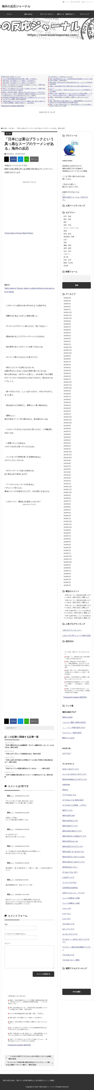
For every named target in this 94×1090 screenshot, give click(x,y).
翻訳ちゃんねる (68, 738)
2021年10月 (68, 457)
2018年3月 (67, 582)
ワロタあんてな (68, 955)
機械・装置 (67, 245)
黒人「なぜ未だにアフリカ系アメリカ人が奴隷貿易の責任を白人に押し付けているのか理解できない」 (27, 1028)
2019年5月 (67, 542)
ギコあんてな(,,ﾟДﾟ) (69, 872)
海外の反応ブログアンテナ (72, 846)
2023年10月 (68, 388)
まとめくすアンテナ (70, 934)
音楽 (65, 242)
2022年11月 (68, 420)
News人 (65, 790)
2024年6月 (67, 365)
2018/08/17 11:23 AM (22, 894)
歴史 (65, 222)
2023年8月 (67, 394)
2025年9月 (67, 321)
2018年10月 (68, 562)
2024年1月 (67, 379)
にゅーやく (66, 919)
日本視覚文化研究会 (70, 888)
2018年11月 (68, 559)
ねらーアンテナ (68, 929)
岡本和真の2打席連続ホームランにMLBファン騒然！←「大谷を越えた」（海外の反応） (77, 684)
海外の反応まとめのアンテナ (73, 862)
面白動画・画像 (69, 236)
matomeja (66, 784)
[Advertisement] (47, 56)
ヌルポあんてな (68, 924)
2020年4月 (67, 510)
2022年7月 (67, 431)
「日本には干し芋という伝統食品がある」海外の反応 (23, 754)
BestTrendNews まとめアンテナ (74, 779)
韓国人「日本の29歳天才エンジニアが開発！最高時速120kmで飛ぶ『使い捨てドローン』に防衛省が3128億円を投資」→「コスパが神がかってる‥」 (27, 1001)
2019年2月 (67, 550)
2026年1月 (67, 309)
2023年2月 (67, 411)
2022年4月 (67, 440)
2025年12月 (68, 312)
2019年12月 (68, 521)
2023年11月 (68, 385)
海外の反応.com (68, 815)
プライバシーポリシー (47, 14)
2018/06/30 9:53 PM (21, 880)
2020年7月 (67, 501)
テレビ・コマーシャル (71, 228)
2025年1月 (67, 344)
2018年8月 (67, 568)
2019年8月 (67, 533)
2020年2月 (67, 515)
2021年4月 (67, 475)
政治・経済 (67, 234)
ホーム (66, 2)
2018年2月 (67, 585)
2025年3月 (67, 338)
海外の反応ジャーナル (16, 6)
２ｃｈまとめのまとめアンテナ (74, 774)
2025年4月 (67, 335)
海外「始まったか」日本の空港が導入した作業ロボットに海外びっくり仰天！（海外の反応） (77, 672)
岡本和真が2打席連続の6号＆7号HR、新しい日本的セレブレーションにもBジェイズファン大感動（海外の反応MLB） (23, 98)
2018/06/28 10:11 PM (22, 796)
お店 (65, 239)
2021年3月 (67, 478)
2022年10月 (68, 423)
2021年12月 (68, 452)
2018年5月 (67, 576)
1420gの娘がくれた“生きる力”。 (17, 996)
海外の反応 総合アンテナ (72, 831)
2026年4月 (67, 301)
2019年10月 (68, 527)
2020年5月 (67, 507)
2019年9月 (67, 530)
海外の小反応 (67, 717)
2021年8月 (67, 463)
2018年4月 (67, 579)
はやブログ (66, 753)
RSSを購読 (76, 2)
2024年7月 (67, 362)
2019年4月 (67, 544)
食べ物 (10, 728)
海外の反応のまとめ (70, 841)
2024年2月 (67, 376)
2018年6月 (67, 574)
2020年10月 (68, 492)
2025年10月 (68, 318)
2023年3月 (67, 408)
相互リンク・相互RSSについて (65, 15)
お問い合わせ (28, 14)
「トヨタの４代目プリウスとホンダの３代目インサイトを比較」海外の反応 (30, 1057)
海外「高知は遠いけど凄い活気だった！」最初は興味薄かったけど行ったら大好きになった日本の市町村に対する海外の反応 (70, 101)
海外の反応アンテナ (70, 826)
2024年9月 (67, 356)
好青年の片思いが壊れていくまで (10, 77)
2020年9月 (67, 495)
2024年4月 (67, 370)
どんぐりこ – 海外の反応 (71, 733)
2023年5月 (67, 402)
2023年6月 (67, 399)
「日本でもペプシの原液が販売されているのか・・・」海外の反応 (27, 768)
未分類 (66, 266)
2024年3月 (67, 373)
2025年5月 (67, 333)
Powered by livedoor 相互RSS (12, 106)
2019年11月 (68, 524)
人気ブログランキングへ (71, 630)
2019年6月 (67, 539)
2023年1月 (67, 414)
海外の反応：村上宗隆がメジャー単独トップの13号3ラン (19, 80)
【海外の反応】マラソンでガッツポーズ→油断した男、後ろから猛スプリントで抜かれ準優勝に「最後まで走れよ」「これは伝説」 (23, 102)
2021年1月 (67, 484)
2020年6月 (67, 504)
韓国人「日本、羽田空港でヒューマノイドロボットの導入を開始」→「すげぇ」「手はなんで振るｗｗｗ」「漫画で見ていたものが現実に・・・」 (70, 94)
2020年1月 (67, 518)
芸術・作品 (67, 225)
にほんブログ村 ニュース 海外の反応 (76, 635)
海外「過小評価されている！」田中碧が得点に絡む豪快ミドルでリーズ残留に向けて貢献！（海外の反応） (27, 1008)
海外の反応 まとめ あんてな (73, 852)
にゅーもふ (66, 913)
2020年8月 (67, 498)
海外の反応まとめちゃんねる (73, 857)
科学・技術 (67, 216)
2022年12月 (68, 417)
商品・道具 (67, 219)
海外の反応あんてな (70, 821)
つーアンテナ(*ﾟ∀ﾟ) (69, 882)
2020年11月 (68, 489)
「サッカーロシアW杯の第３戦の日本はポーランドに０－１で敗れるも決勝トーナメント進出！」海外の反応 (28, 1063)
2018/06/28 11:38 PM (22, 863)
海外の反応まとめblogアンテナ (74, 836)
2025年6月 (67, 330)
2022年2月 (67, 446)
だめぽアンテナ (68, 877)
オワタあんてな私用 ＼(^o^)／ (74, 805)
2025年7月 (67, 327)
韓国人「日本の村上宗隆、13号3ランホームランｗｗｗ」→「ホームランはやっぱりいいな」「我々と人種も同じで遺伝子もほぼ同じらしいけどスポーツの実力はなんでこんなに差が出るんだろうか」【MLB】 (23, 93)
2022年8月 (67, 428)
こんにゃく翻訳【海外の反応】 (74, 722)
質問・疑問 (67, 248)
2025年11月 (68, 315)
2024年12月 (68, 347)
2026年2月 (67, 306)
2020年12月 (68, 486)
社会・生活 (67, 251)
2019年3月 (67, 547)
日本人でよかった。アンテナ (73, 893)
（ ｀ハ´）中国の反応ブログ (73, 727)
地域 (65, 231)
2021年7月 (67, 466)
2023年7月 (67, 396)
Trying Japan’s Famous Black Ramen (19, 233)
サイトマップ (87, 2)
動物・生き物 (68, 263)
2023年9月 (67, 391)
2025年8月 (67, 324)
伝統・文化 (67, 260)
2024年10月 (68, 353)
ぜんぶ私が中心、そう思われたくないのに (60, 77)
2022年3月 (67, 443)
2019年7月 (67, 536)
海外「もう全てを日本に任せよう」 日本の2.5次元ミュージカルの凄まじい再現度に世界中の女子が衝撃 (77, 690)
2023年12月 (68, 382)
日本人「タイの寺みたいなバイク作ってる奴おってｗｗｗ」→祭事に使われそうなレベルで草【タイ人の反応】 (27, 1040)
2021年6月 (67, 469)
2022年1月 (67, 449)
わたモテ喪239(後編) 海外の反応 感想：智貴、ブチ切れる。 (20, 79)
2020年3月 (67, 513)
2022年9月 (67, 425)
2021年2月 (67, 481)
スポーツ (67, 254)
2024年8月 (67, 359)
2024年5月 (67, 367)
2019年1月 (67, 553)
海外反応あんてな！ (70, 867)
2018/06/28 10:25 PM (22, 812)
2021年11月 (68, 455)
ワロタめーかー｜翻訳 (71, 960)
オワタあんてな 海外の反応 (72, 800)
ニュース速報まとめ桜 (71, 903)
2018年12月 (68, 556)
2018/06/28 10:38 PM (22, 829)
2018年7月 (67, 571)
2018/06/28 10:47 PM (22, 846)
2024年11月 (68, 350)
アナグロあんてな (69, 795)
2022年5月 (67, 437)
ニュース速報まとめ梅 (71, 898)
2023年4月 (67, 405)
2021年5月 (67, 472)
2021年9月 (67, 460)
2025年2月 (67, 341)
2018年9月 (67, 565)
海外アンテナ (67, 810)
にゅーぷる (66, 908)
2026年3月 (67, 304)
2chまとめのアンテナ (70, 769)
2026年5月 (67, 298)
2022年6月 (67, 434)
